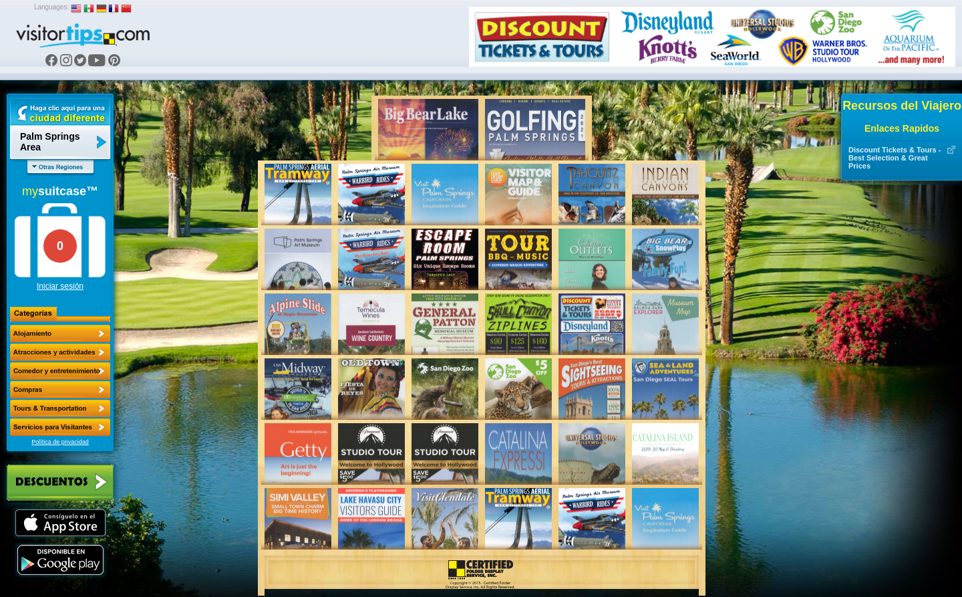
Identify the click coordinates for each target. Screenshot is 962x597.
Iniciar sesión (60, 286)
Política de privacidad (60, 442)
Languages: (51, 7)
